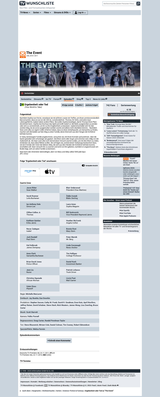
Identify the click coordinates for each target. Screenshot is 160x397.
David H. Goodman (65, 302)
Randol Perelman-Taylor (55, 321)
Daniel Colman (56, 325)
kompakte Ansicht (90, 165)
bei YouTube (126, 213)
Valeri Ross (31, 286)
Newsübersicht (111, 152)
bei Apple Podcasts (128, 216)
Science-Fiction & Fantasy (73, 391)
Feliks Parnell (33, 316)
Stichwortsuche (48, 391)
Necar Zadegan (32, 229)
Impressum (24, 382)
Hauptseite (36, 391)
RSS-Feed (92, 385)
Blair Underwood (73, 188)
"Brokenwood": (120, 142)
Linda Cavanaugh (73, 245)
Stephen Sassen (37, 302)
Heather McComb (73, 221)
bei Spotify (125, 210)
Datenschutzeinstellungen (76, 382)
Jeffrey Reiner (26, 305)
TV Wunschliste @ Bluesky (58, 385)
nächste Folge (91, 105)
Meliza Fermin (39, 329)
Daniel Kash (71, 262)
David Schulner (39, 305)
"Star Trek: (121, 126)
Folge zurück (68, 105)
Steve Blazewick (31, 325)
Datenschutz (59, 382)
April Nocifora (89, 302)
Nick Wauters (62, 305)
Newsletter (92, 382)
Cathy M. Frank (50, 302)
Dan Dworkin (44, 298)
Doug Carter (39, 321)
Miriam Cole (44, 325)
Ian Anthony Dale (33, 204)
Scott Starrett (32, 312)
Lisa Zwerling (86, 305)
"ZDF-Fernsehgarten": (120, 137)
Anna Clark (31, 253)
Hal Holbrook (31, 245)
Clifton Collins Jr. (33, 212)
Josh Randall (31, 237)
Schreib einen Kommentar (60, 340)
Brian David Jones (34, 262)
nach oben (25, 391)
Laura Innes (71, 204)
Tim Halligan (71, 253)
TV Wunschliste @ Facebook (31, 385)
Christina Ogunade (34, 278)
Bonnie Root (71, 229)
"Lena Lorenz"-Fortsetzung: (122, 132)
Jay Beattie (34, 298)
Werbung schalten (46, 382)
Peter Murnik (71, 237)
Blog (100, 382)
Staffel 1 (80, 105)
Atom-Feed (101, 385)
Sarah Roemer (32, 196)
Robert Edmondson (81, 325)
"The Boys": (122, 148)
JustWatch (104, 377)
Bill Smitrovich (72, 212)
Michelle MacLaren (34, 294)
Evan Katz (78, 302)
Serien (58, 391)
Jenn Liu (29, 270)
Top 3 (88, 99)
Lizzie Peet (71, 278)
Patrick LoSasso (73, 270)
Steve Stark (51, 305)
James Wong (74, 305)
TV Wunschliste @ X (78, 385)
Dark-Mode (114, 385)
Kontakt (34, 382)
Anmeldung (134, 231)
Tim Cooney (68, 325)
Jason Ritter (31, 188)
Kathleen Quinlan (33, 221)
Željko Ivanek (71, 196)
